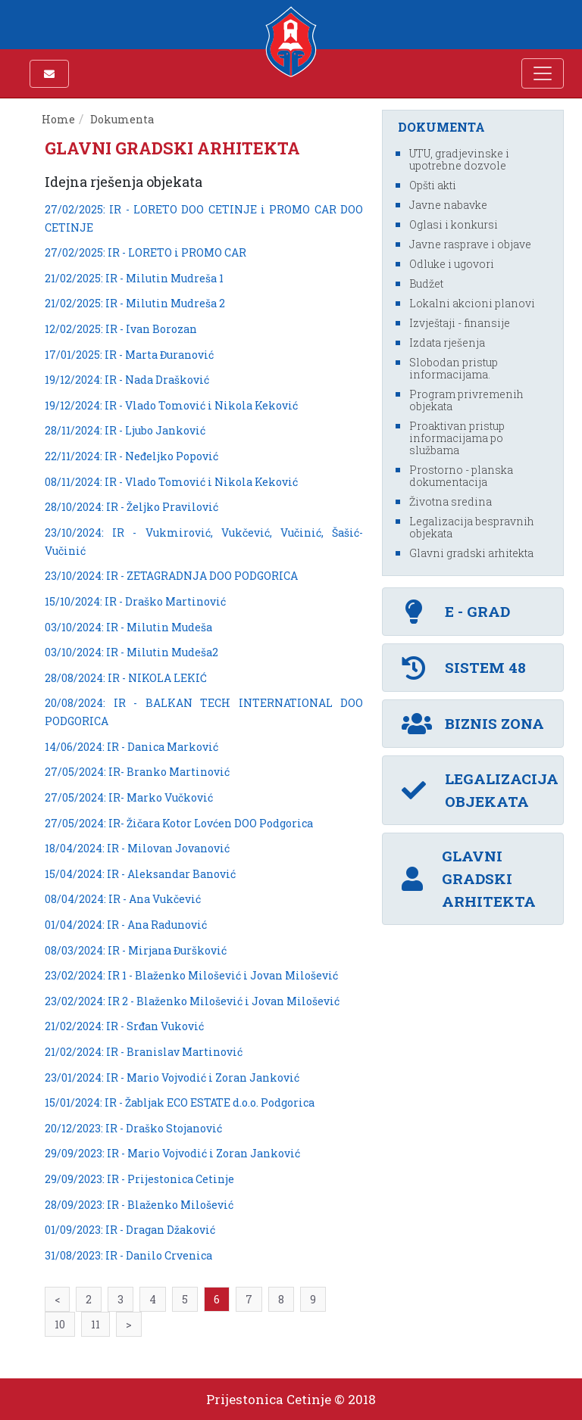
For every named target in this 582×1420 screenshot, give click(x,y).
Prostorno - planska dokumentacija (461, 475)
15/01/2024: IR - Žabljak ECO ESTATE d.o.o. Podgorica (179, 1102)
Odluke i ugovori (451, 264)
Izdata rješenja (447, 342)
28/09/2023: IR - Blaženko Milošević (139, 1204)
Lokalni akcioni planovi (472, 303)
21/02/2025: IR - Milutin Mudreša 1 (134, 278)
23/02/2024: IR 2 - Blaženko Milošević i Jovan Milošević (192, 1001)
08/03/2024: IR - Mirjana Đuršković (136, 950)
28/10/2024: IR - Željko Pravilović (131, 507)
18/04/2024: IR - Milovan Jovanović (137, 848)
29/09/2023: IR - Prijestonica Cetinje (139, 1179)
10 (60, 1324)
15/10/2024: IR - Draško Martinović (135, 601)
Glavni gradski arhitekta (471, 553)
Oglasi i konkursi (453, 224)
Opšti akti (432, 185)
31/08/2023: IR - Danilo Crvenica (128, 1255)
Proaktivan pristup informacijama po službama (457, 438)
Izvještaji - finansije (459, 323)
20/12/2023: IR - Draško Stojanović (133, 1128)
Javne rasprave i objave (470, 244)
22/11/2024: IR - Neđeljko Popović (131, 456)
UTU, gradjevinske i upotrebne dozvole (459, 159)
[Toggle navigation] (542, 73)
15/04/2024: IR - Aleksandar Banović (140, 874)
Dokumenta (123, 119)
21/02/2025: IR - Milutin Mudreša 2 (135, 303)
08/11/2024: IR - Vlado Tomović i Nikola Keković (171, 482)
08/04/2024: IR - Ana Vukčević (123, 899)
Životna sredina (450, 501)
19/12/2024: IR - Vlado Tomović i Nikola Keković (171, 405)
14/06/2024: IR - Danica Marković (131, 747)
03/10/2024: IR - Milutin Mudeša (128, 627)
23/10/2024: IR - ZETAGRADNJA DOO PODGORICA (171, 575)
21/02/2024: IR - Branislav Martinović (143, 1052)
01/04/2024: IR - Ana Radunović (126, 924)
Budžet (426, 283)
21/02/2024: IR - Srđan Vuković (124, 1026)
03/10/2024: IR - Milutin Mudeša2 (131, 652)
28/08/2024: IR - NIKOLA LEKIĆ (126, 678)
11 (95, 1324)
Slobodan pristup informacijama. (453, 368)
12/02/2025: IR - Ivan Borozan (121, 329)
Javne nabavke (448, 205)
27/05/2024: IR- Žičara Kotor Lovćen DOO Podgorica (179, 823)
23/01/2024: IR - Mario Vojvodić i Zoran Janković (172, 1077)
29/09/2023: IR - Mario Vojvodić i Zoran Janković (172, 1153)
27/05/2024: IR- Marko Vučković (129, 797)
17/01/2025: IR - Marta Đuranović (129, 354)
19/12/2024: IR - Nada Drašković (127, 379)
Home (58, 119)
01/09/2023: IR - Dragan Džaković (130, 1229)
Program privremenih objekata (466, 400)
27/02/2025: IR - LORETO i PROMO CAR (145, 252)
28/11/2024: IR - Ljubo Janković (125, 430)
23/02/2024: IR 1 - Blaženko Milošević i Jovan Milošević (191, 975)
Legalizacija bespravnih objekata (471, 527)
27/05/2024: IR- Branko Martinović (137, 771)
